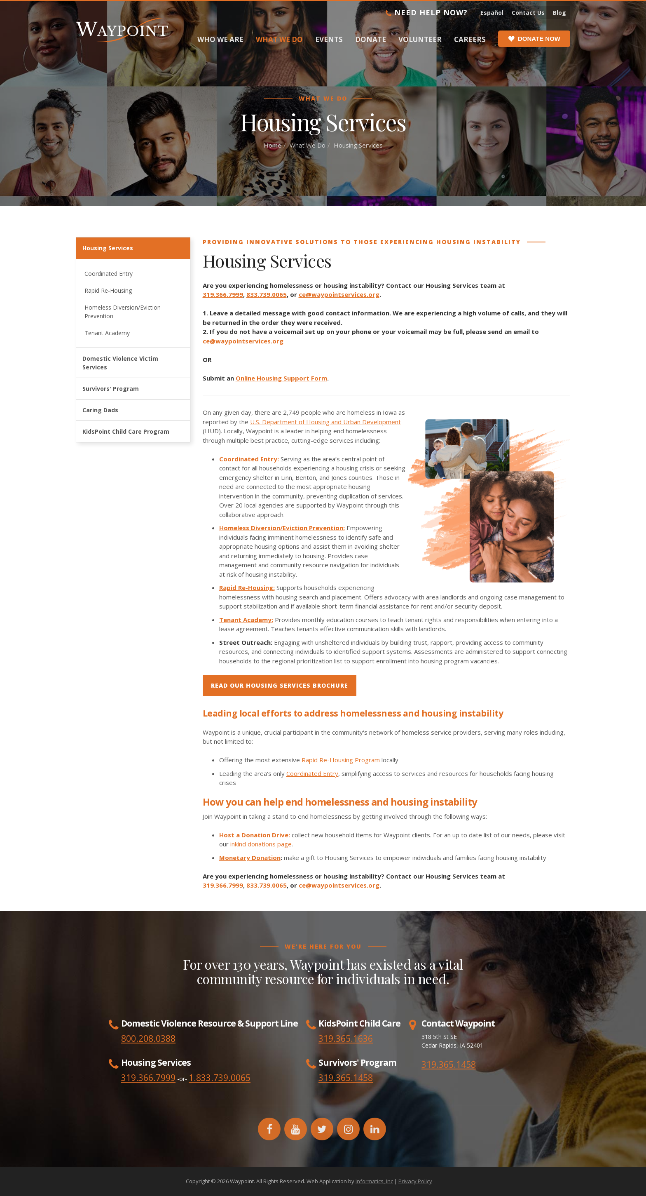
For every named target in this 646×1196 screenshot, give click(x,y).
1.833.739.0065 (219, 1077)
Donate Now (534, 39)
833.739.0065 (266, 294)
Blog (559, 12)
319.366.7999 (223, 294)
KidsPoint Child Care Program (125, 431)
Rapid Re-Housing (108, 290)
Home (272, 145)
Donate (370, 39)
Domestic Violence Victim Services (120, 363)
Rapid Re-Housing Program (341, 760)
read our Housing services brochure (279, 685)
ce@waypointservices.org (339, 294)
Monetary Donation (250, 857)
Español (491, 12)
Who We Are (220, 39)
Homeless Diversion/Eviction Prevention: (282, 528)
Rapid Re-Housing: (247, 587)
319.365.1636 (345, 1038)
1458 (363, 1077)
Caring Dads (100, 410)
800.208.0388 (148, 1038)
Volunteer (420, 39)
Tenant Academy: (246, 620)
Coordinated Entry (108, 273)
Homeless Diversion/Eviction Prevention (122, 311)
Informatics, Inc (374, 1181)
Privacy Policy (415, 1181)
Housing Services (107, 248)
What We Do (279, 39)
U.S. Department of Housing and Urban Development (325, 422)
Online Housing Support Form (281, 378)
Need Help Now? (427, 12)
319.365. (335, 1077)
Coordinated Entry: (249, 459)
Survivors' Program (110, 388)
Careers (470, 39)
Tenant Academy (107, 333)
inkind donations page (261, 844)
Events (329, 39)
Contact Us (528, 12)
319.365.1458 (448, 1064)
